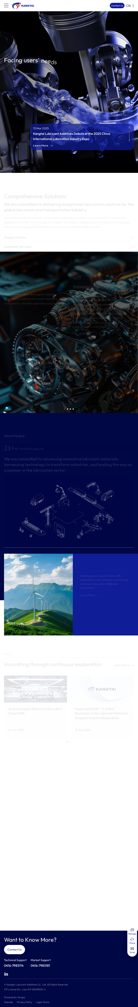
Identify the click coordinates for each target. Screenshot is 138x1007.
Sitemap (8, 1002)
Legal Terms (42, 1002)
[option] (69, 92)
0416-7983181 (40, 965)
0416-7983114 (14, 965)
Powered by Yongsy (14, 997)
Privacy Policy (24, 1002)
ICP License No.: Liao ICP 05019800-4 (25, 989)
